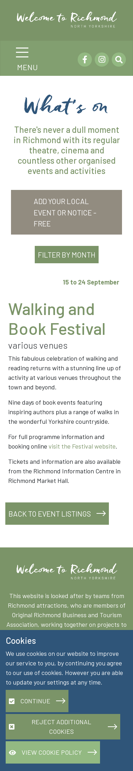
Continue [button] (29, 701)
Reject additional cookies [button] (50, 726)
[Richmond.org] (69, 19)
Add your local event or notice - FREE (65, 212)
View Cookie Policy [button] (45, 752)
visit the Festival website (82, 446)
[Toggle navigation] (22, 52)
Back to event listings (50, 513)
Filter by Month (66, 254)
